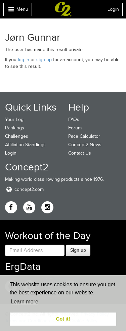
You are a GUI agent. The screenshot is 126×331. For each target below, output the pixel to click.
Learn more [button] (24, 301)
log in (23, 59)
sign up (44, 59)
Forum (75, 127)
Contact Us (79, 153)
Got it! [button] (63, 319)
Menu (17, 11)
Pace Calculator (84, 136)
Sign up (78, 250)
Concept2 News (84, 144)
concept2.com (24, 189)
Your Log (14, 119)
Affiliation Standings (25, 144)
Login (113, 9)
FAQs (73, 119)
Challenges (16, 136)
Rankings (14, 127)
